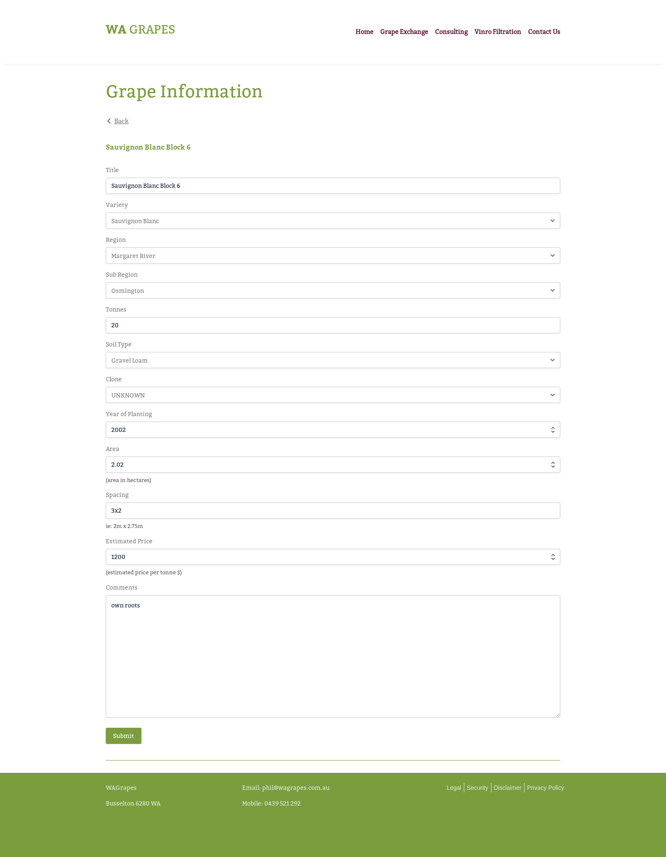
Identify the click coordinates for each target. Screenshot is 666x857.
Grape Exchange (404, 31)
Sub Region (122, 274)
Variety (117, 204)
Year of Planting (129, 413)
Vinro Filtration (497, 31)
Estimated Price (129, 541)
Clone (114, 379)
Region (116, 239)
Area (112, 448)
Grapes (140, 29)
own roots (333, 656)
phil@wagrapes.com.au (296, 787)
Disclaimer (508, 787)
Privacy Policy (545, 787)
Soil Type (119, 344)
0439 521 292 (282, 803)
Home (364, 31)
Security (477, 787)
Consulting (451, 31)
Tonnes (116, 309)
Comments (122, 587)
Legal (454, 787)
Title (112, 169)
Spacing (117, 494)
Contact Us (544, 31)
